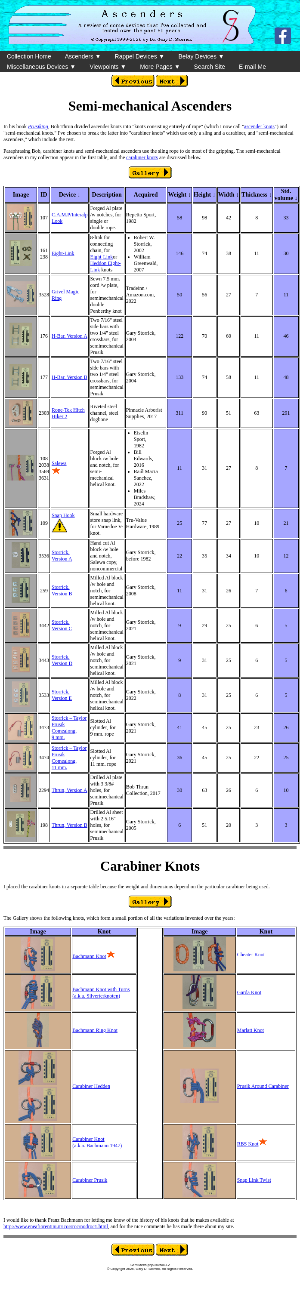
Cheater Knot (251, 955)
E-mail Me (252, 66)
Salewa (59, 463)
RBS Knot (248, 1144)
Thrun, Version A (69, 790)
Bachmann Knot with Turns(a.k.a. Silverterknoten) (101, 992)
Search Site (209, 66)
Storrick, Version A (62, 555)
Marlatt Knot (250, 1030)
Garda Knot (249, 992)
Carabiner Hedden (91, 1086)
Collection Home (29, 56)
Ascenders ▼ (83, 56)
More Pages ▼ (160, 66)
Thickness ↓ (256, 194)
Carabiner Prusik (89, 1180)
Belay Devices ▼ (201, 56)
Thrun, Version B (69, 825)
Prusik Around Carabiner (263, 1086)
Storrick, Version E (62, 695)
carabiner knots (142, 157)
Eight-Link (63, 253)
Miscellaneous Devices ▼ (41, 66)
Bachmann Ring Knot (95, 1030)
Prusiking (38, 126)
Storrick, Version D (62, 660)
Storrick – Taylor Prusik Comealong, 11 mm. (69, 757)
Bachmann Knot (89, 956)
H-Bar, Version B (69, 377)
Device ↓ (69, 194)
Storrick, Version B (62, 590)
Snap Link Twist (254, 1180)
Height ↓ (205, 194)
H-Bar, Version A (69, 336)
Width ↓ (228, 194)
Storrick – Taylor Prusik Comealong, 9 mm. (69, 727)
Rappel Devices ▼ (140, 56)
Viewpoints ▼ (108, 66)
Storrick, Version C (62, 625)
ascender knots (259, 126)
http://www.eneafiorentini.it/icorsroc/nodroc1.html (55, 1226)
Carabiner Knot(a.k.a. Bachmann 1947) (97, 1142)
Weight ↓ (179, 194)
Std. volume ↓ (286, 194)
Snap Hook (63, 515)
